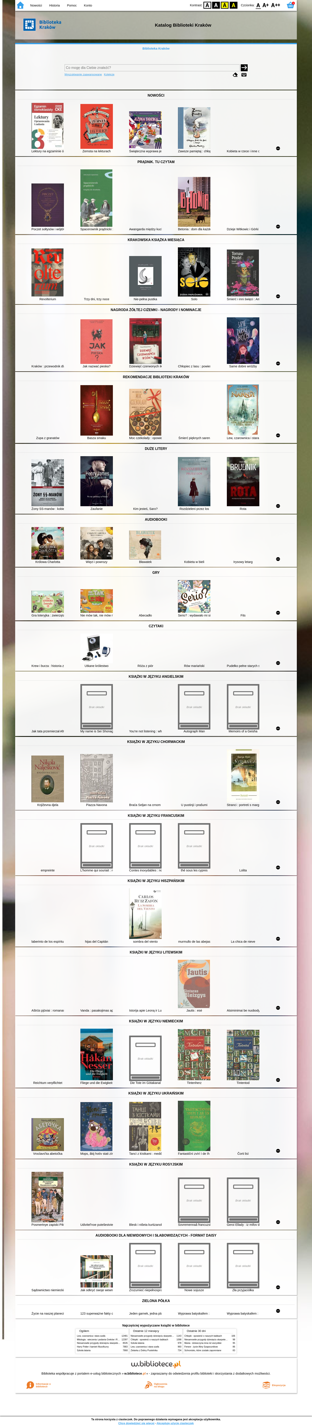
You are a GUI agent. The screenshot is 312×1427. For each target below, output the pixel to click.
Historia (54, 5)
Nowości (36, 5)
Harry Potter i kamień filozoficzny (93, 1347)
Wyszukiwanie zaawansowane (83, 74)
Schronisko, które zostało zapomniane (202, 1350)
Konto (88, 5)
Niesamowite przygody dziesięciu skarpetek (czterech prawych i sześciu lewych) (115, 1343)
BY (233, 5)
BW (216, 5)
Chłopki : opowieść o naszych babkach (149, 1339)
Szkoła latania (84, 1350)
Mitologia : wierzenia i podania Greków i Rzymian (101, 1339)
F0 (258, 5)
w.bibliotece (135, 1373)
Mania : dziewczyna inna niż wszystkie (202, 1343)
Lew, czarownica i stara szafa (91, 1336)
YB (225, 5)
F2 (276, 5)
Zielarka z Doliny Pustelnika (144, 1350)
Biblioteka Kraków (156, 48)
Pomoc (72, 5)
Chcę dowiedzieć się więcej (136, 1423)
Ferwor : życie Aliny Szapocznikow (201, 1347)
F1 (266, 5)
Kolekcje (109, 74)
